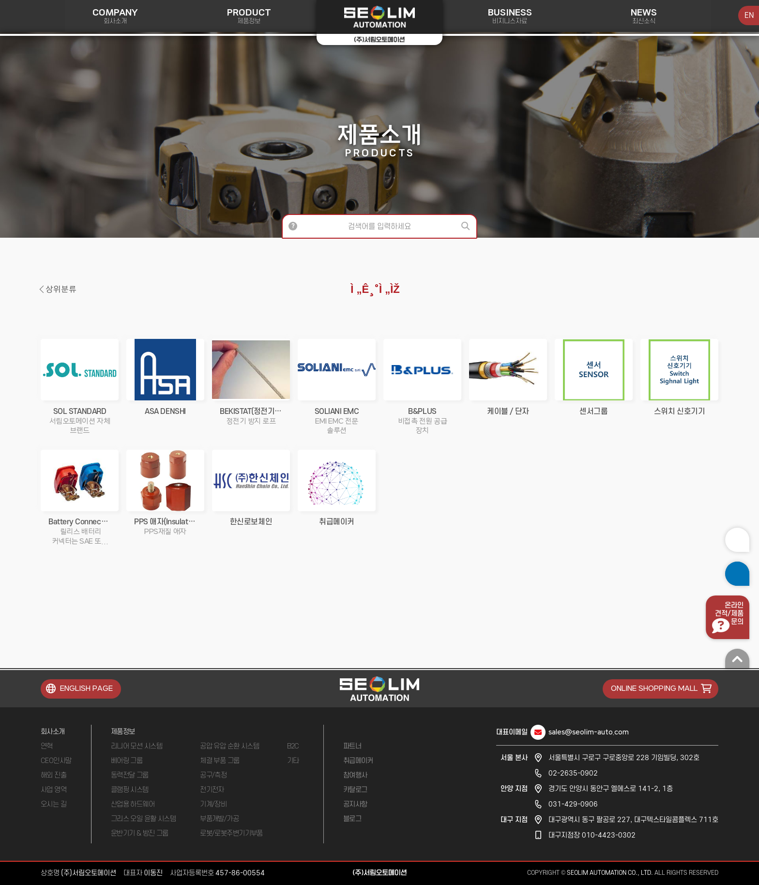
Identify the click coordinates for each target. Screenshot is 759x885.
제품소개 (379, 140)
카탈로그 (355, 790)
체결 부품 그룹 (220, 761)
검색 (466, 226)
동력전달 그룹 (130, 775)
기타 (293, 761)
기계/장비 (213, 804)
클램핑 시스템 (130, 790)
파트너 (352, 746)
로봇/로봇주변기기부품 (231, 833)
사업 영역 (53, 790)
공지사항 (355, 804)
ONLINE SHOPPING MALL (654, 688)
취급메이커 (358, 761)
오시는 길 (53, 804)
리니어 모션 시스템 (136, 746)
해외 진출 (53, 775)
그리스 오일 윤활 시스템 (143, 819)
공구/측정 (213, 775)
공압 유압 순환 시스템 (229, 746)
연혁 (47, 746)
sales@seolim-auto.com (588, 732)
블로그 (352, 819)
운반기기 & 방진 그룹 (139, 833)
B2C (293, 746)
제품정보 (123, 732)
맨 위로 (737, 658)
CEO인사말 (56, 761)
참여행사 (355, 775)
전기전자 (212, 790)
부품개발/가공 (219, 819)
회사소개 (53, 732)
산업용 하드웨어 (133, 804)
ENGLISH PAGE (86, 688)
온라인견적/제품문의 (729, 613)
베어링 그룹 (127, 761)
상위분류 (61, 289)
